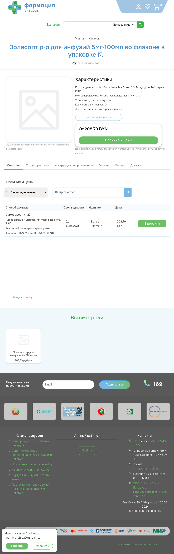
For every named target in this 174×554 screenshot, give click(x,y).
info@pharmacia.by (147, 468)
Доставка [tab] (136, 165)
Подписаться (115, 384)
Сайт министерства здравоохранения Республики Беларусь (32, 455)
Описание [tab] (13, 165)
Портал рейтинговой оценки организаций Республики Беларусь (30, 489)
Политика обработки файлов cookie (137, 544)
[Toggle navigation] (127, 6)
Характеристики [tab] (37, 165)
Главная (80, 38)
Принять (17, 546)
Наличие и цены (118, 140)
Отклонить (42, 546)
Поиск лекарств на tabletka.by (32, 464)
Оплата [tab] (120, 165)
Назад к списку (19, 297)
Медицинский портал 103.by (30, 470)
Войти (87, 450)
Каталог (53, 25)
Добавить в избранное (99, 117)
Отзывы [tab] (104, 165)
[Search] (87, 24)
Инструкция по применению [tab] (74, 165)
